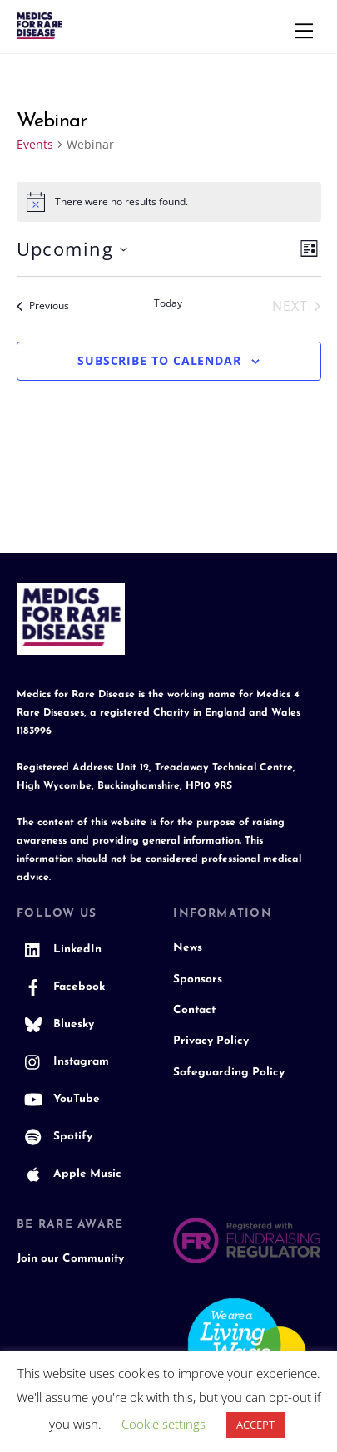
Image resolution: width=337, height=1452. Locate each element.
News (187, 948)
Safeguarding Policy (229, 1072)
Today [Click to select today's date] (168, 303)
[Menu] (303, 30)
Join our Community (70, 1258)
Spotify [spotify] (54, 1136)
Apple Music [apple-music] (69, 1174)
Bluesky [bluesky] (55, 1024)
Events (35, 144)
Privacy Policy (211, 1041)
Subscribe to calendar (159, 360)
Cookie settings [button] (163, 1423)
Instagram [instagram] (63, 1061)
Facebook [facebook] (61, 987)
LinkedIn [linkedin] (59, 949)
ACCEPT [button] (255, 1424)
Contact (194, 1010)
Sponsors (197, 979)
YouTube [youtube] (58, 1099)
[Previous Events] (43, 306)
